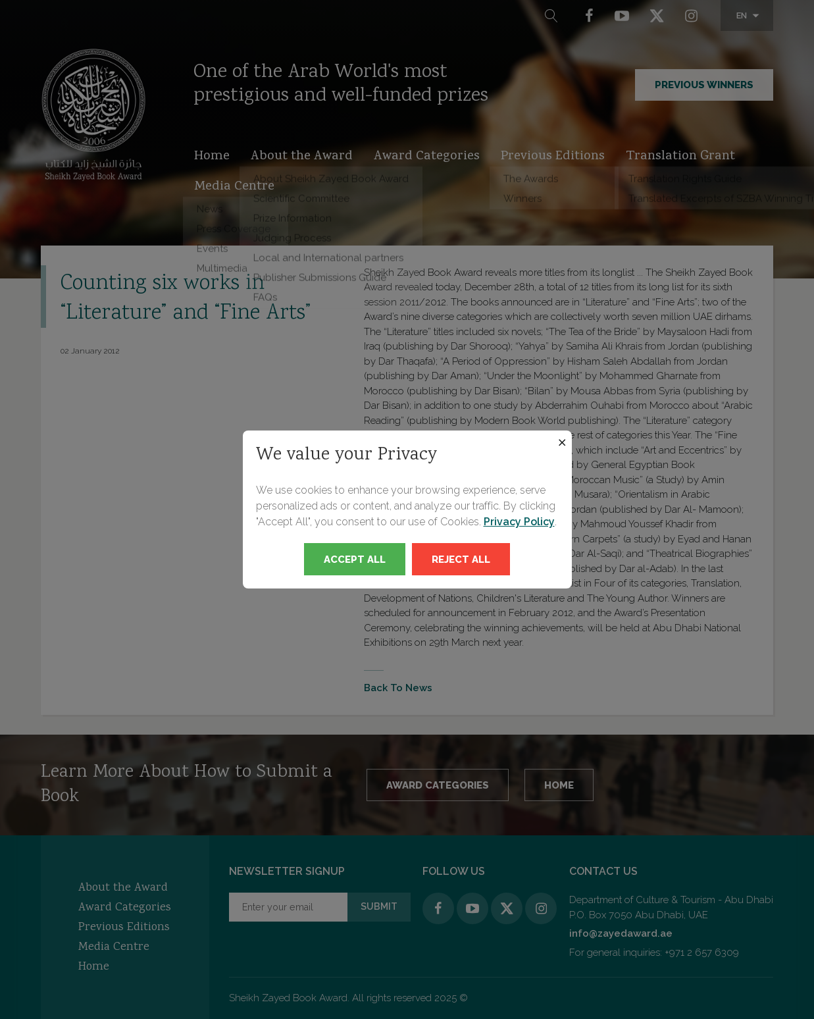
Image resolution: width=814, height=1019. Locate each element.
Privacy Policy (519, 521)
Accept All (355, 559)
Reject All (461, 559)
